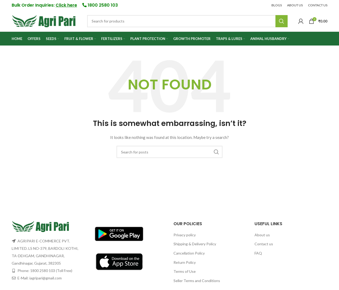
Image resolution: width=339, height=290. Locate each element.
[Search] (187, 22)
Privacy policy (184, 236)
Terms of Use (184, 273)
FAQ (258, 254)
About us (262, 236)
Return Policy (184, 263)
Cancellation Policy (189, 254)
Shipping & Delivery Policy (194, 245)
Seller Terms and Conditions (196, 282)
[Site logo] (44, 21)
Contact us (264, 245)
